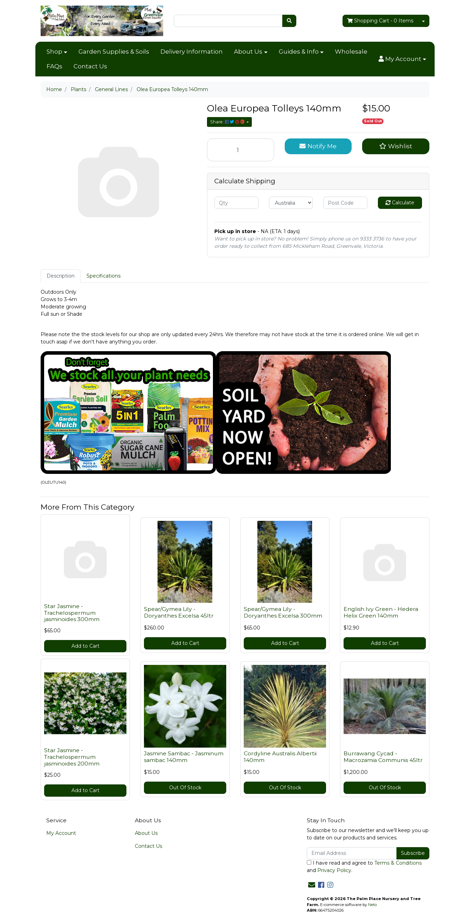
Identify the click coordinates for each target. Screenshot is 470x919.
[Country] (291, 203)
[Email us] (311, 885)
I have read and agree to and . (364, 866)
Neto (372, 904)
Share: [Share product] (228, 121)
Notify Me (318, 146)
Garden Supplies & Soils (113, 51)
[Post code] (345, 203)
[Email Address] (352, 853)
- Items (380, 21)
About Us (248, 51)
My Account (61, 833)
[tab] (61, 276)
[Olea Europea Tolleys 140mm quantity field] (240, 149)
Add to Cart (85, 646)
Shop (54, 51)
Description (61, 276)
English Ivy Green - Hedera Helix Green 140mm (381, 612)
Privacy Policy (334, 870)
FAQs (54, 66)
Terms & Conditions (398, 863)
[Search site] (289, 21)
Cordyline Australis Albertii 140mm (280, 756)
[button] (402, 59)
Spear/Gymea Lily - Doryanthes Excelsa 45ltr (179, 612)
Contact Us (90, 66)
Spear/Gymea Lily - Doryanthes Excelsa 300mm (283, 612)
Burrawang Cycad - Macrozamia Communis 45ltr (383, 756)
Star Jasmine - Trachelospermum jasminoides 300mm (71, 613)
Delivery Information (191, 51)
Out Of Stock (185, 787)
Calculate (400, 202)
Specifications (103, 276)
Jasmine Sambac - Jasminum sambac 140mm (183, 756)
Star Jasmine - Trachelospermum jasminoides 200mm (71, 757)
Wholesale (351, 51)
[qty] (236, 203)
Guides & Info (299, 51)
